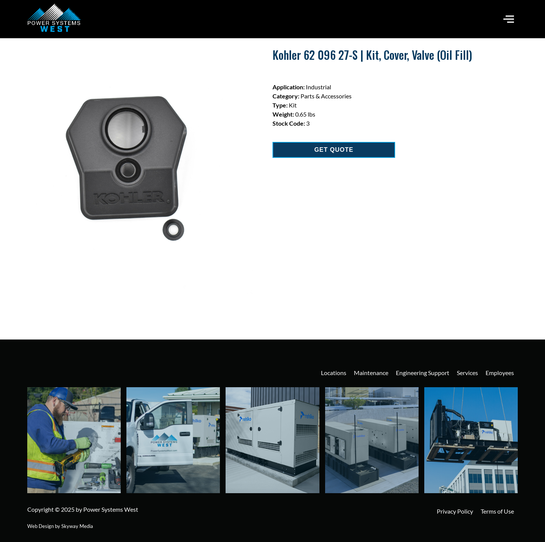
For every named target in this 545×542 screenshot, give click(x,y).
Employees (500, 372)
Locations (333, 372)
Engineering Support (422, 372)
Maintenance (371, 372)
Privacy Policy (455, 511)
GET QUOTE (333, 149)
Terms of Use (497, 511)
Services (467, 372)
